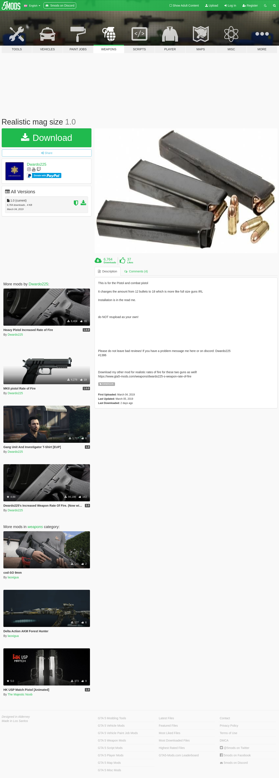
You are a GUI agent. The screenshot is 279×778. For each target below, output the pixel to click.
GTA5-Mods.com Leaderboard (179, 755)
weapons (35, 527)
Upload (211, 5)
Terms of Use (228, 733)
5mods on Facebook (235, 755)
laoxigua (13, 577)
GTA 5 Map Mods (109, 762)
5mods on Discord (234, 763)
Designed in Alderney (16, 716)
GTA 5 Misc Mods (109, 770)
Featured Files (168, 725)
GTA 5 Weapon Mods (112, 740)
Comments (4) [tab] (136, 271)
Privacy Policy (229, 725)
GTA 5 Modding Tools (112, 718)
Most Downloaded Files (174, 740)
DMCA (224, 740)
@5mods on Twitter (234, 748)
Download (46, 138)
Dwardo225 (36, 164)
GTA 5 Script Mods (110, 748)
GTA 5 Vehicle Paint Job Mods (118, 733)
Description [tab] (107, 271)
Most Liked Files (169, 733)
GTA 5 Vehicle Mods (111, 725)
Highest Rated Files (172, 748)
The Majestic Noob (20, 694)
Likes (130, 262)
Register (250, 5)
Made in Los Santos (15, 721)
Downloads (110, 262)
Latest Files (166, 718)
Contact (225, 718)
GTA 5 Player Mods (110, 755)
